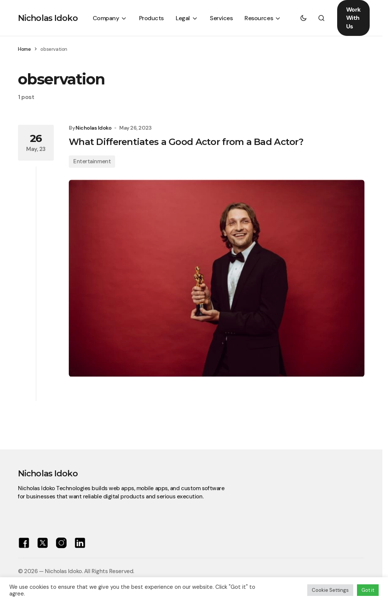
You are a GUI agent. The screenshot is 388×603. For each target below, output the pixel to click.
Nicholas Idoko (48, 18)
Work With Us (353, 18)
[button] (303, 17)
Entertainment (92, 161)
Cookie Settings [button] (330, 590)
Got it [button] (367, 590)
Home (24, 49)
